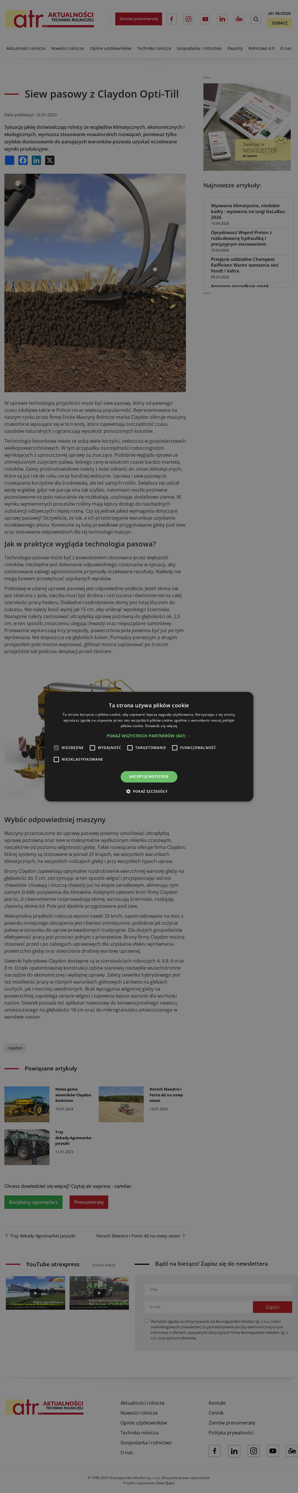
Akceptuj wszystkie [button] (148, 776)
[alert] (149, 746)
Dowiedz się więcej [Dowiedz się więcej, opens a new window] (161, 725)
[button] (149, 735)
